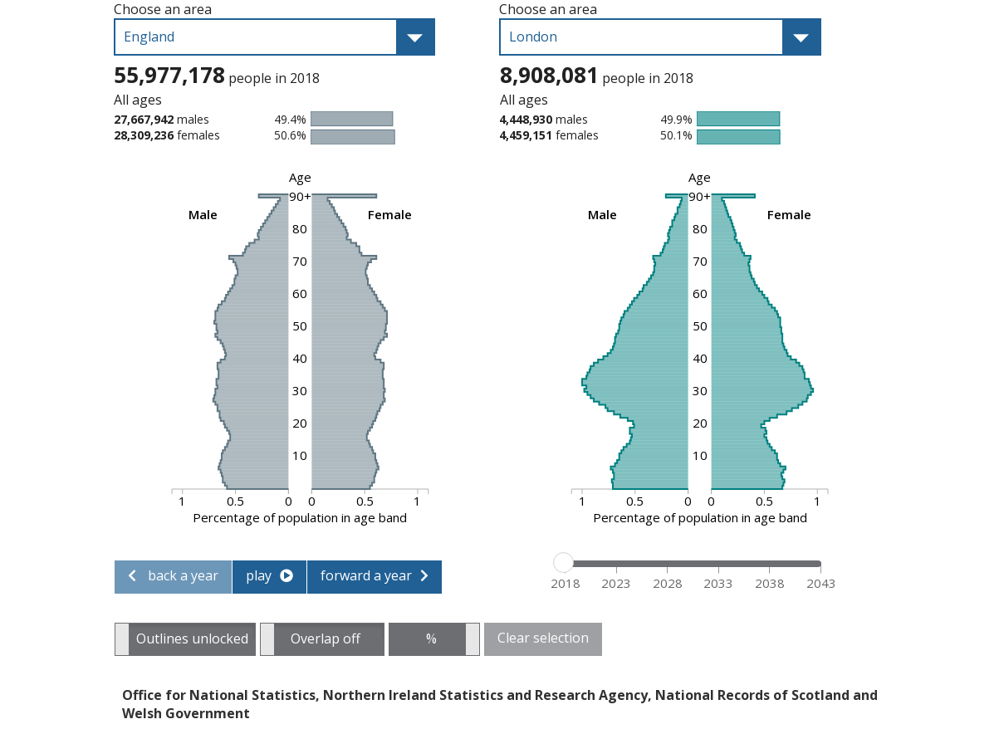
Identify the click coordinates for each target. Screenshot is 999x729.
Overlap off (325, 633)
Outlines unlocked (192, 633)
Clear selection (543, 638)
